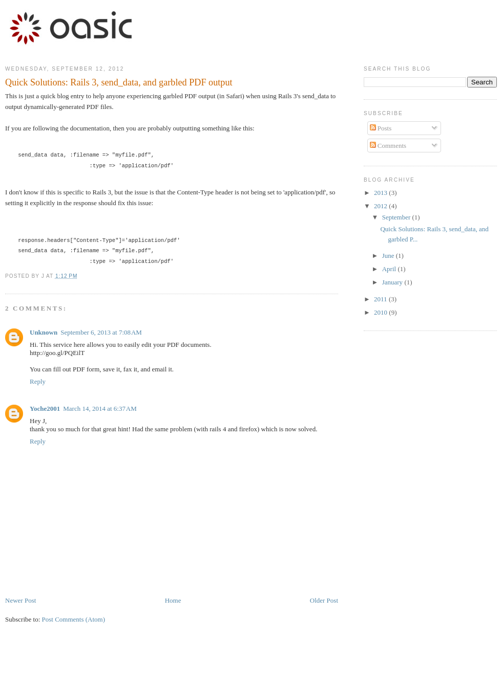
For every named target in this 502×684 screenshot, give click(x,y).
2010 (381, 312)
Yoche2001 (45, 408)
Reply (38, 381)
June (389, 255)
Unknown (43, 332)
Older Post (324, 600)
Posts (381, 128)
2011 (381, 299)
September (397, 217)
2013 (381, 192)
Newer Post (20, 600)
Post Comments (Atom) (74, 619)
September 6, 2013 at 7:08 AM (101, 332)
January (393, 282)
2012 (381, 206)
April (390, 269)
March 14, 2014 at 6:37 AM (100, 408)
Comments (388, 145)
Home (173, 600)
